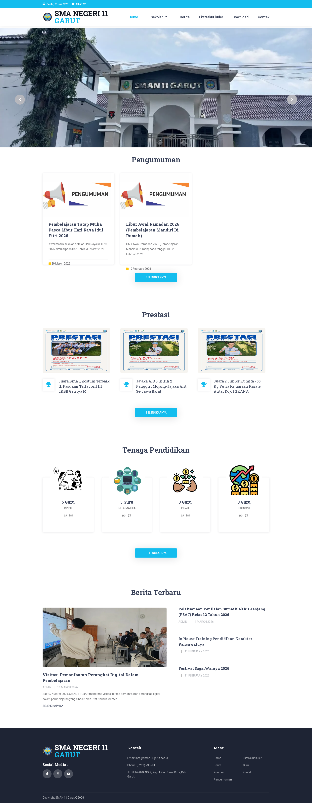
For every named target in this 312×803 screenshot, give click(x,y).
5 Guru (68, 502)
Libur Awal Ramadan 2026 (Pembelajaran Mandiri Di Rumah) (152, 230)
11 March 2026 (67, 687)
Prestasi (219, 772)
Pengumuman (223, 779)
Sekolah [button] (157, 17)
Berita (185, 17)
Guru (246, 765)
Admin (47, 687)
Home (133, 17)
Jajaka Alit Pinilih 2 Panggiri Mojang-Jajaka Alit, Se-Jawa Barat (161, 386)
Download (241, 17)
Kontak (263, 17)
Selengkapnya (156, 277)
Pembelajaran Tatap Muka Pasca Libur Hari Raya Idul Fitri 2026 (76, 230)
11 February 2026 (197, 651)
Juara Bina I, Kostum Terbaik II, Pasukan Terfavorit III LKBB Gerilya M (84, 386)
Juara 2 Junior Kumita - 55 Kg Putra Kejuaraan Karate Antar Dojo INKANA (237, 386)
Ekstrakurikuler (211, 17)
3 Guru (185, 502)
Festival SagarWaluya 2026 (203, 668)
